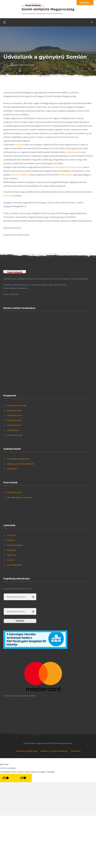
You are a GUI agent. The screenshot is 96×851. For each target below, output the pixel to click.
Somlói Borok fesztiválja (17, 405)
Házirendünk (12, 468)
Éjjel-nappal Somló (14, 415)
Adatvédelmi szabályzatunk (18, 459)
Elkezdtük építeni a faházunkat (19, 497)
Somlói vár (57, 167)
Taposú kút (11, 555)
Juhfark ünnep (13, 430)
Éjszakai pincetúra (14, 410)
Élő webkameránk (14, 492)
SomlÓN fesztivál (14, 420)
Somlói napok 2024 (14, 435)
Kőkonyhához (66, 174)
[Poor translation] (23, 778)
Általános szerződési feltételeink (20, 464)
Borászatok (11, 550)
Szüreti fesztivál (13, 425)
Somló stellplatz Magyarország (48, 9)
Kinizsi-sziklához (20, 174)
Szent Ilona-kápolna (15, 545)
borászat (19, 144)
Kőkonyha (11, 540)
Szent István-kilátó (73, 167)
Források (10, 560)
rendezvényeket (73, 152)
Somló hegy (8, 195)
